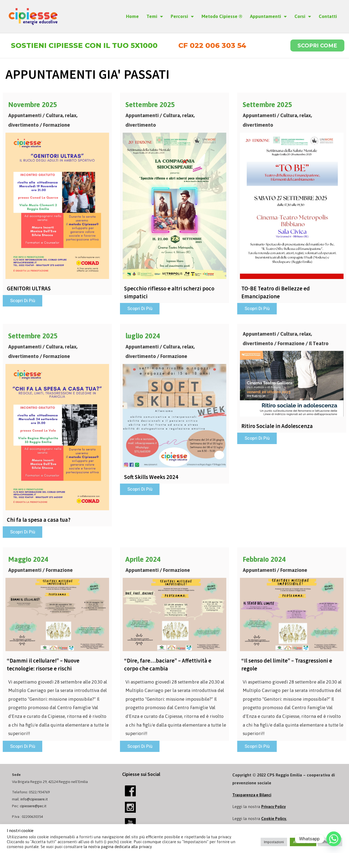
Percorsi (182, 16)
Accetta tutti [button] (303, 842)
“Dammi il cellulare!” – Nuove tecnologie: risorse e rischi (44, 666)
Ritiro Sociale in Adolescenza (278, 427)
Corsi (302, 16)
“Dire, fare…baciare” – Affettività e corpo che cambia (169, 666)
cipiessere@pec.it (35, 808)
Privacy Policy (274, 809)
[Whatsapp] (333, 838)
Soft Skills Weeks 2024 (152, 478)
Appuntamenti (268, 16)
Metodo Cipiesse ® (221, 16)
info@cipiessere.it (35, 801)
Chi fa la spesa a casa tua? (39, 521)
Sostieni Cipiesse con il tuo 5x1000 (88, 45)
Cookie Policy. (274, 821)
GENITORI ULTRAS (30, 289)
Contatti (328, 16)
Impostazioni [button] (274, 842)
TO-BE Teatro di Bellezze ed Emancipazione (276, 293)
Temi (154, 16)
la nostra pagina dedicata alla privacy (118, 846)
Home (132, 16)
